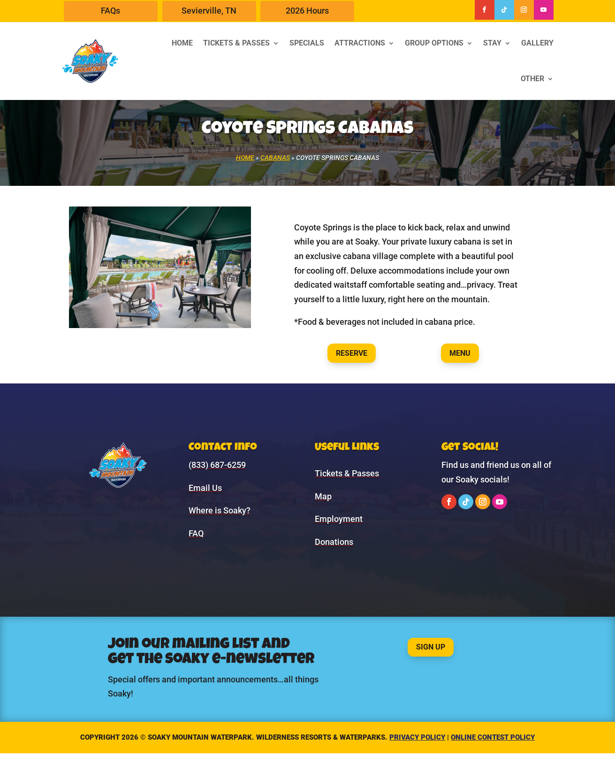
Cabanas (275, 157)
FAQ (196, 533)
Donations (334, 542)
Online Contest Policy (493, 737)
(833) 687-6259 (217, 465)
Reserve (351, 353)
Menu (460, 353)
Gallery (537, 42)
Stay (492, 42)
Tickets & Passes (236, 42)
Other (532, 78)
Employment (339, 519)
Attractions (359, 42)
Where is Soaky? (220, 510)
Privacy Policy (417, 737)
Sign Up (430, 647)
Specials (306, 42)
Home (182, 42)
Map (323, 496)
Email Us (205, 488)
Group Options (434, 42)
